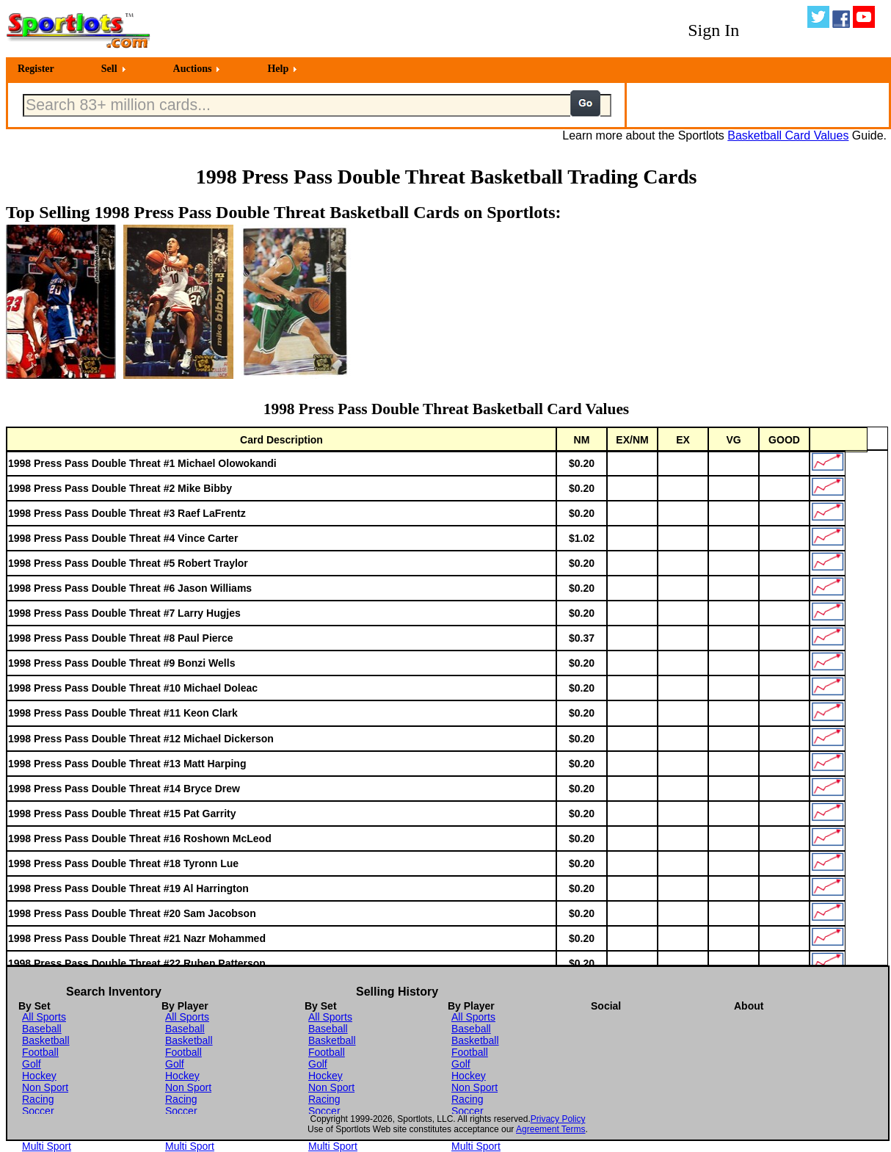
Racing (38, 1099)
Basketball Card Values (787, 135)
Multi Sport (46, 1146)
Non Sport (45, 1087)
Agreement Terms (550, 1129)
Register (36, 68)
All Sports (44, 1017)
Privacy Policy (558, 1119)
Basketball (46, 1040)
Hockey (39, 1076)
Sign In (713, 30)
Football (40, 1052)
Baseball (42, 1029)
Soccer (38, 1111)
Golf (31, 1064)
